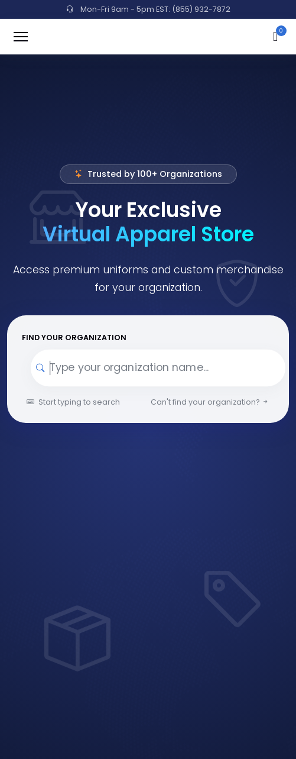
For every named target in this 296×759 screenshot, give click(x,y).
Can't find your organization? (210, 402)
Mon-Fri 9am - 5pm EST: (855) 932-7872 (148, 9)
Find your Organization (74, 337)
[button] (275, 37)
